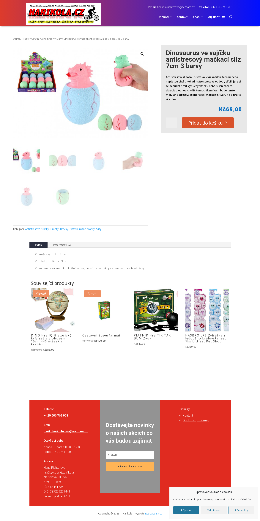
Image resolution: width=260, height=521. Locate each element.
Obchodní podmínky (196, 420)
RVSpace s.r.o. (153, 513)
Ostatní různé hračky (42, 38)
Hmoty (54, 229)
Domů (16, 38)
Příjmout (186, 510)
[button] (142, 54)
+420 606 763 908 (221, 7)
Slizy (59, 38)
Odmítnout (214, 510)
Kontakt (182, 17)
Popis (38, 244)
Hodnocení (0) (62, 244)
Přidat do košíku (205, 123)
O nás (196, 17)
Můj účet (213, 17)
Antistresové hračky (37, 229)
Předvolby (241, 510)
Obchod (163, 17)
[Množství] (171, 122)
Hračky (25, 38)
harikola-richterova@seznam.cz (176, 7)
